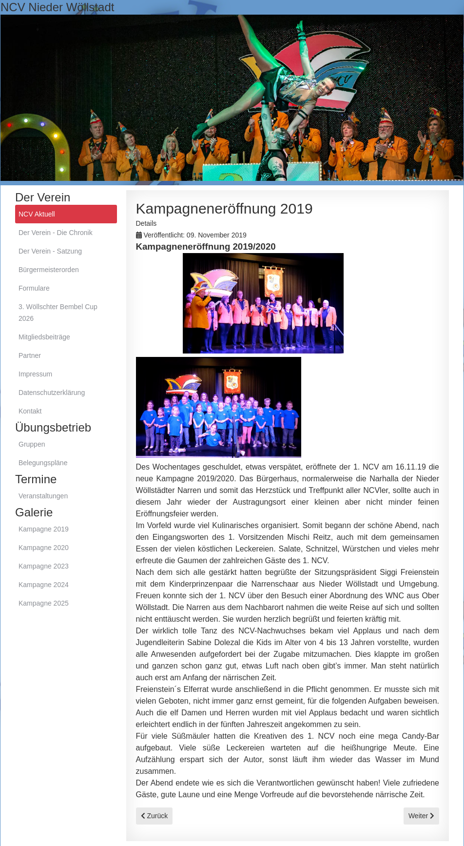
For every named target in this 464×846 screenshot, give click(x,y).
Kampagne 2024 (44, 585)
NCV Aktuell (37, 214)
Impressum (35, 374)
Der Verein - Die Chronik (56, 232)
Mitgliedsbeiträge (44, 337)
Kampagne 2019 (44, 529)
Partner (30, 355)
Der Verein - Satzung (50, 251)
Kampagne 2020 (44, 547)
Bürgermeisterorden (49, 270)
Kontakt (30, 411)
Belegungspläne (43, 463)
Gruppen (32, 444)
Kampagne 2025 (44, 603)
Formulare (34, 288)
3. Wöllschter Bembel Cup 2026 (58, 312)
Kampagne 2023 (44, 566)
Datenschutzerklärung (52, 392)
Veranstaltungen (43, 496)
